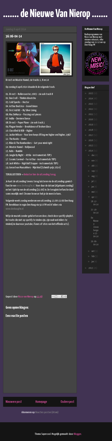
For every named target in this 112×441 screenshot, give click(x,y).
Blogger (77, 434)
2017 (90, 135)
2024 (90, 98)
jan (93, 261)
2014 (90, 151)
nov (93, 160)
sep (93, 171)
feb (93, 256)
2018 (90, 130)
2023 (90, 104)
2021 (90, 114)
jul (93, 181)
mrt (93, 251)
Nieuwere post (14, 401)
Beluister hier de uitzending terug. (40, 174)
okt (93, 166)
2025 (90, 93)
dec (93, 155)
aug (93, 176)
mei (93, 192)
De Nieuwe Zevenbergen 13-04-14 (95, 227)
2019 (90, 124)
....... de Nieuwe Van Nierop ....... (55, 14)
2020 (90, 119)
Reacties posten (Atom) (46, 412)
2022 (90, 109)
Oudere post (67, 401)
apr (93, 197)
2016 (90, 140)
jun (93, 187)
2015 (90, 145)
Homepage (41, 401)
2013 (90, 268)
